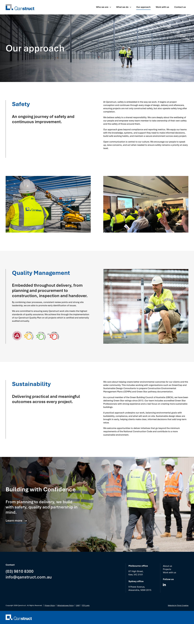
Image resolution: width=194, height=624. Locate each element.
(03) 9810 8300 (20, 571)
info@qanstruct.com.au (29, 577)
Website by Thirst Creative (178, 605)
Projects (167, 569)
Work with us (169, 572)
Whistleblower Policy (65, 605)
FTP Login (86, 605)
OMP (78, 605)
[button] (103, 7)
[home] (20, 7)
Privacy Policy (50, 605)
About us (167, 565)
